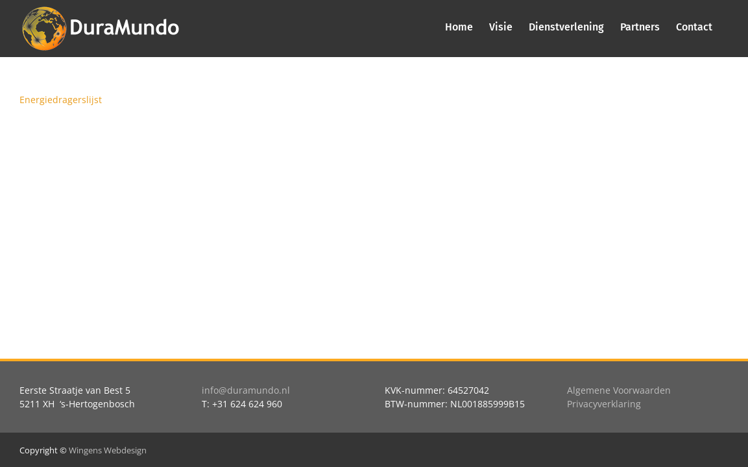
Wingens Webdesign (108, 450)
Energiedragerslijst (60, 99)
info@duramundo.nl (246, 390)
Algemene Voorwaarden (619, 390)
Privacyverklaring (604, 404)
